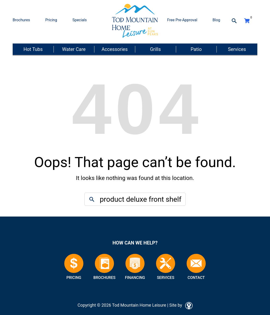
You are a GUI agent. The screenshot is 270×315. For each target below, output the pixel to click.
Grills (155, 49)
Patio (196, 49)
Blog (216, 20)
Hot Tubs (33, 49)
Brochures (21, 20)
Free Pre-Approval (182, 20)
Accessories (115, 49)
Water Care (74, 49)
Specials (79, 20)
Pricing (51, 20)
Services (237, 49)
